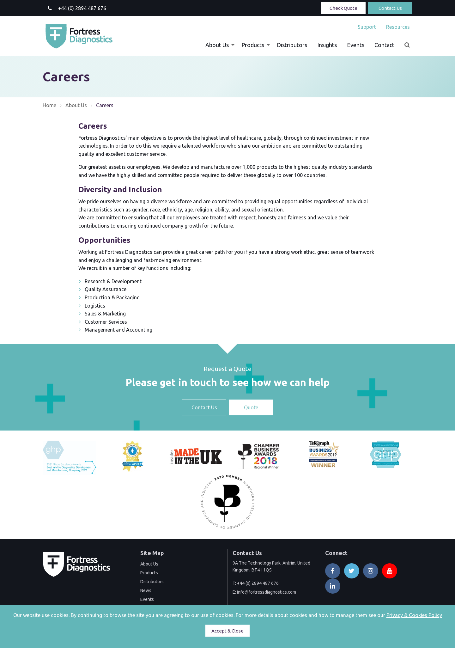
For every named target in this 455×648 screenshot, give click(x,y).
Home (49, 105)
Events (355, 45)
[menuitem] (367, 27)
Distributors (292, 45)
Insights (327, 45)
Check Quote (343, 8)
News (145, 590)
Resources (398, 27)
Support (367, 27)
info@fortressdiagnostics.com (266, 592)
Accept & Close (227, 630)
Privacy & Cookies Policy (414, 615)
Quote (251, 407)
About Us (217, 45)
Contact (384, 45)
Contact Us (390, 8)
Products (252, 45)
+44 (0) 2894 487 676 (258, 583)
